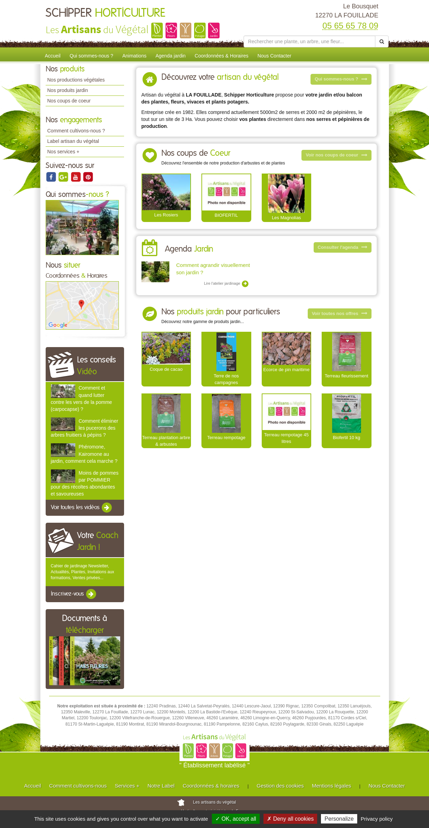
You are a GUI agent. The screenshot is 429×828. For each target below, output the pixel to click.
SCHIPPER (105, 13)
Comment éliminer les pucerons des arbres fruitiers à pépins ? (84, 428)
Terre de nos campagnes (226, 379)
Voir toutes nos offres (339, 313)
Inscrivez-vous (74, 594)
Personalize (339, 819)
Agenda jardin (170, 56)
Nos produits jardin (67, 90)
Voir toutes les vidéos (82, 508)
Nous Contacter (274, 56)
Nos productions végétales (76, 80)
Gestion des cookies (280, 786)
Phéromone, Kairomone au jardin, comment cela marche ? (84, 453)
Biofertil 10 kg (346, 437)
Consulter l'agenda (342, 247)
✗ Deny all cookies (290, 819)
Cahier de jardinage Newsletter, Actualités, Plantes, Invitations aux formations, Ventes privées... (82, 572)
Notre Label (161, 786)
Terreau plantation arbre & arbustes (166, 441)
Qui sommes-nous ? (91, 56)
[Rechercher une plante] (310, 41)
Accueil (53, 56)
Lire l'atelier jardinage (226, 284)
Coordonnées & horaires (211, 786)
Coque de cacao (166, 369)
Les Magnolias (286, 217)
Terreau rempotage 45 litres (286, 438)
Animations (134, 56)
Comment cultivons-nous (78, 786)
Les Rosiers (166, 214)
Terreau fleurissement (346, 375)
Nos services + (63, 151)
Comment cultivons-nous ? (76, 130)
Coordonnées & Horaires (221, 56)
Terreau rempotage (226, 437)
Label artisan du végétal (73, 141)
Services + (127, 786)
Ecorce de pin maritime (286, 369)
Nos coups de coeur (69, 101)
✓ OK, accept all (235, 819)
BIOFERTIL (226, 215)
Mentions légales (331, 786)
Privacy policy (377, 819)
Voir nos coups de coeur (336, 155)
